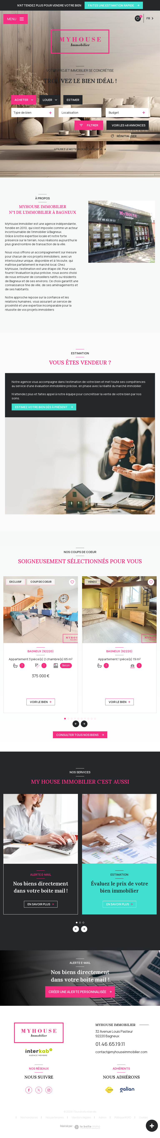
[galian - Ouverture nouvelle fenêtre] (127, 1090)
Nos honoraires (29, 1117)
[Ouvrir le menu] (15, 19)
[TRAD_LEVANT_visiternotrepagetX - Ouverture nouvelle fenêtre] (38, 1090)
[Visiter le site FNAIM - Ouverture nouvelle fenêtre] (109, 1090)
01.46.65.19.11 (110, 1043)
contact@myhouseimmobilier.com (121, 1052)
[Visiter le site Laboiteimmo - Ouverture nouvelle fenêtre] (87, 1127)
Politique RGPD (122, 1117)
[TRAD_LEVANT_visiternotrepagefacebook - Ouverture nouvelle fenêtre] (28, 1090)
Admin (102, 1117)
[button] (84, 724)
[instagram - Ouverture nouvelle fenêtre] (48, 1090)
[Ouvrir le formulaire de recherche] (89, 125)
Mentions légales (81, 1117)
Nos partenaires (55, 1117)
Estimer (73, 100)
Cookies (143, 1117)
